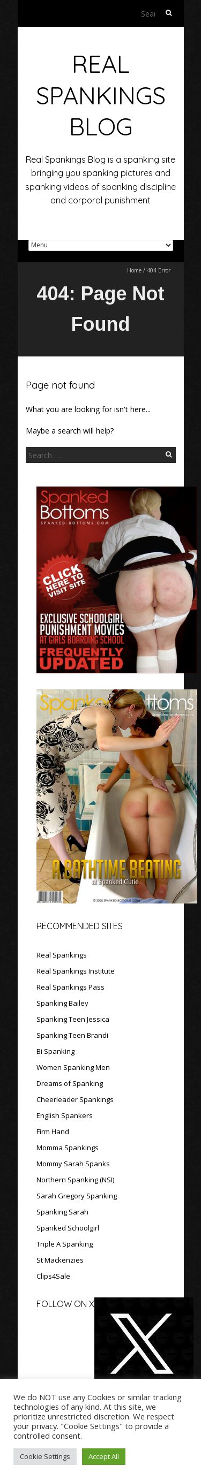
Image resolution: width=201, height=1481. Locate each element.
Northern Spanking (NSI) (75, 1179)
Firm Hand (52, 1131)
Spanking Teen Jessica (72, 1019)
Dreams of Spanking (69, 1083)
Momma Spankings (67, 1147)
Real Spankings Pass (70, 987)
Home (134, 270)
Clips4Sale (53, 1276)
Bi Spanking (55, 1051)
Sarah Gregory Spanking (76, 1196)
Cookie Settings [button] (45, 1456)
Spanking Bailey (62, 1003)
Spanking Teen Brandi (72, 1035)
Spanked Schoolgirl (67, 1228)
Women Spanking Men (73, 1067)
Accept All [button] (103, 1456)
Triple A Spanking (64, 1244)
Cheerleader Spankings (75, 1099)
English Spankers (64, 1115)
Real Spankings (61, 955)
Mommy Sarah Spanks (73, 1163)
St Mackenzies (60, 1260)
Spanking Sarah (62, 1212)
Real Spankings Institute (75, 971)
